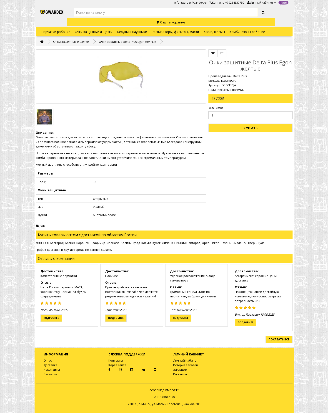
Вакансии (51, 374)
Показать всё (279, 339)
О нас (48, 360)
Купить (250, 128)
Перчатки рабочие (55, 32)
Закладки (180, 369)
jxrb (42, 226)
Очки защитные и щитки (94, 32)
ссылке (106, 250)
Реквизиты (52, 369)
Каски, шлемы (214, 32)
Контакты (217, 3)
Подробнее (51, 317)
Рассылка (180, 374)
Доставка (51, 365)
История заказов (185, 365)
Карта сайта (117, 365)
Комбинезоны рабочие (247, 32)
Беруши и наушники (132, 32)
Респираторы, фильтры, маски (175, 32)
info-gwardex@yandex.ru (190, 3)
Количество (215, 107)
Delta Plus (240, 76)
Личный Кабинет (185, 360)
